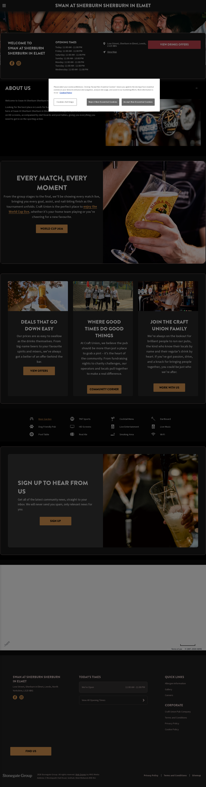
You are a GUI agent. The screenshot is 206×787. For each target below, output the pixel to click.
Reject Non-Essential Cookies (103, 102)
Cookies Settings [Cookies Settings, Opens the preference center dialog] (65, 102)
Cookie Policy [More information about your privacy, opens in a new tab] (66, 92)
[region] (104, 95)
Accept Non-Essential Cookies (138, 102)
